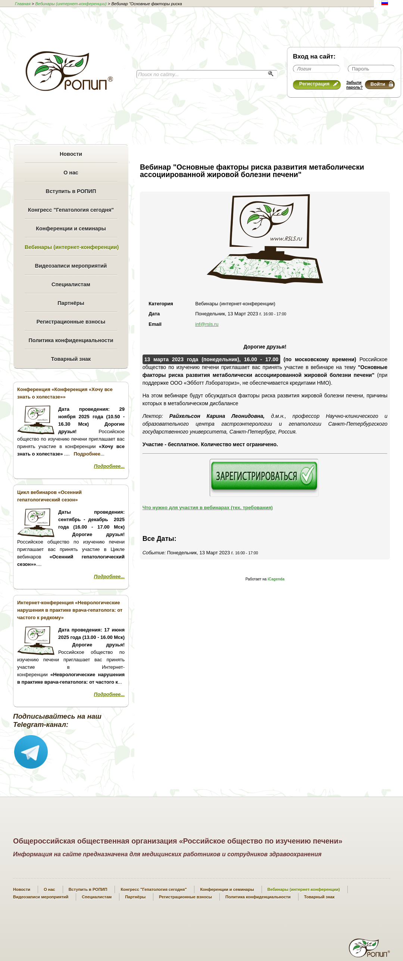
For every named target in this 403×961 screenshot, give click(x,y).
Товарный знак (71, 359)
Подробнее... (109, 466)
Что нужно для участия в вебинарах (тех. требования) (208, 507)
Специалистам (70, 284)
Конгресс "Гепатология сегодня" (71, 210)
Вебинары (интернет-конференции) (70, 3)
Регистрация (318, 83)
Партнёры (70, 303)
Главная (23, 3)
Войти (382, 84)
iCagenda (276, 579)
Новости (71, 154)
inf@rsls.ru (206, 324)
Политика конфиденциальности (70, 340)
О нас (70, 173)
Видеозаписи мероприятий (71, 266)
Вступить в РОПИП (71, 191)
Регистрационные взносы (71, 322)
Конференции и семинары (71, 228)
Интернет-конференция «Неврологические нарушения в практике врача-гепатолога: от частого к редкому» (69, 610)
